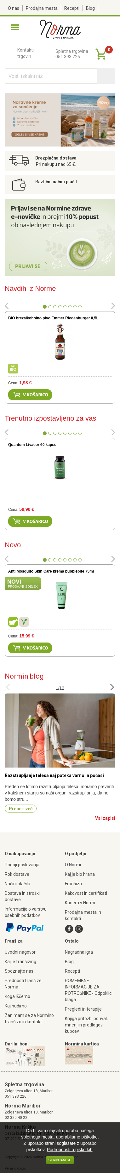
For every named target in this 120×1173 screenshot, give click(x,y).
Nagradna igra (79, 952)
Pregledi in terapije (83, 1009)
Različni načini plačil (56, 181)
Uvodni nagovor (20, 952)
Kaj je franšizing (20, 961)
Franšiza (73, 883)
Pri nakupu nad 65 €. (56, 164)
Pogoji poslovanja (22, 864)
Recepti (71, 8)
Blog (90, 8)
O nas (13, 8)
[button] (6, 306)
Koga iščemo (17, 996)
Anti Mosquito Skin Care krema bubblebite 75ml (51, 571)
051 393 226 (15, 1096)
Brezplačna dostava (56, 157)
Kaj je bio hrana (80, 874)
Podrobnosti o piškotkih (70, 1149)
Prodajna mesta (42, 8)
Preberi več (20, 808)
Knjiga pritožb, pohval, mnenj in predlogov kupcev (86, 1025)
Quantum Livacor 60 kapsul (33, 444)
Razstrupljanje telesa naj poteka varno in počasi (54, 775)
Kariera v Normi (80, 902)
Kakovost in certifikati (86, 893)
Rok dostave (17, 874)
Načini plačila (17, 883)
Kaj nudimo (16, 1005)
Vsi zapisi (105, 818)
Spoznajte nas (19, 971)
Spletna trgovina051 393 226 (71, 54)
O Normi (73, 864)
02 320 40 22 (16, 1117)
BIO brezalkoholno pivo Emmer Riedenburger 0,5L (53, 318)
